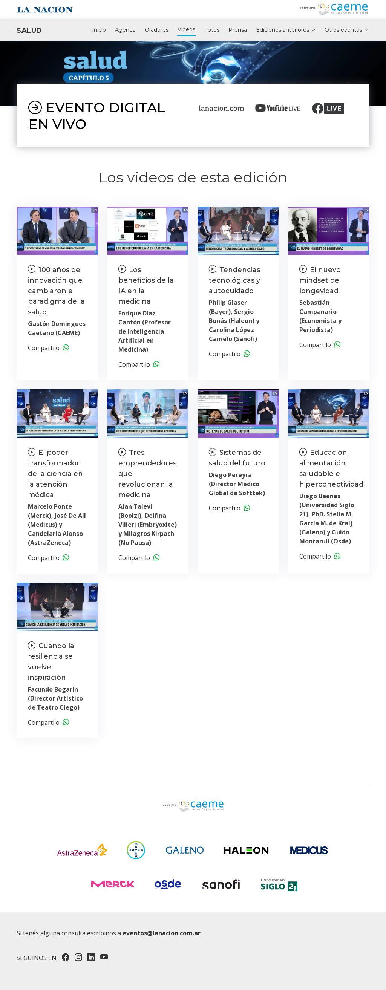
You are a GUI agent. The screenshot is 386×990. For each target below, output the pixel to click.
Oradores (156, 29)
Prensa (237, 29)
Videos (186, 29)
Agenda (125, 29)
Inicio (99, 29)
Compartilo (48, 348)
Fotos (211, 29)
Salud (29, 30)
